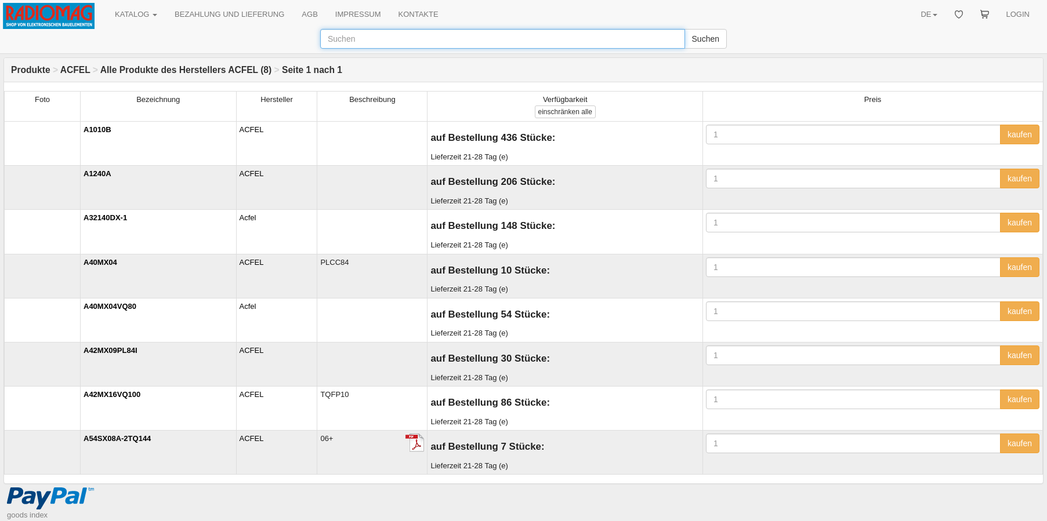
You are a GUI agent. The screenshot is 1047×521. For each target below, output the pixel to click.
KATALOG (136, 14)
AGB (309, 14)
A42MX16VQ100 (112, 394)
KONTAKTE (418, 14)
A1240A (97, 173)
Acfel (248, 217)
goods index (27, 515)
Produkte (30, 70)
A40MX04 (100, 262)
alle (565, 112)
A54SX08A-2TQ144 (117, 438)
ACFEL (75, 70)
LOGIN (1018, 14)
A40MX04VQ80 (110, 306)
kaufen (1020, 134)
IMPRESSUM (358, 14)
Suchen (705, 38)
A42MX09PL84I (110, 350)
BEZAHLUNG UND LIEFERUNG (229, 14)
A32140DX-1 (105, 217)
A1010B (97, 129)
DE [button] (929, 14)
